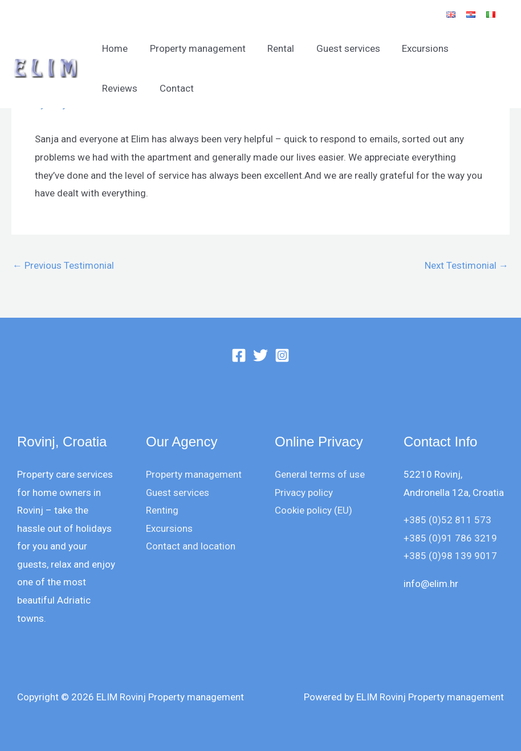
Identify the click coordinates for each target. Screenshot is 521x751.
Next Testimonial (466, 265)
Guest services (339, 48)
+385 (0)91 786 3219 (450, 538)
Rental (274, 48)
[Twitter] (260, 355)
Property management (194, 48)
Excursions (413, 48)
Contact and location (190, 546)
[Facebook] (238, 355)
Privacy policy (304, 492)
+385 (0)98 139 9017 (450, 555)
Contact (118, 88)
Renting (162, 510)
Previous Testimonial (63, 265)
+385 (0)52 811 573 (447, 520)
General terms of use (320, 474)
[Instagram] (282, 355)
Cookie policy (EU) (313, 510)
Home (114, 48)
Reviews (474, 48)
